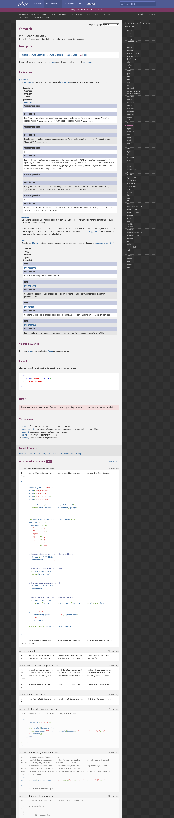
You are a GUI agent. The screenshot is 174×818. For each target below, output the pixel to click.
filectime (130, 100)
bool (86, 55)
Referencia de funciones (38, 14)
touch (129, 262)
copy (128, 45)
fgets (129, 79)
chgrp (129, 33)
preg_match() (94, 231)
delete (129, 48)
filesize (129, 117)
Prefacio (22, 14)
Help (80, 4)
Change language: (94, 24)
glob (128, 163)
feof (128, 68)
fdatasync (130, 65)
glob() (24, 426)
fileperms (130, 114)
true (30, 351)
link (128, 195)
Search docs (128, 3)
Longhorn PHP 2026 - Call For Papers (87, 9)
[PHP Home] (23, 4)
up (20, 651)
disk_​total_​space (133, 56)
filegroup (130, 103)
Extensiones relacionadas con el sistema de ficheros (71, 14)
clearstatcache (132, 42)
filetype (130, 120)
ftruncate (130, 157)
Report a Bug (75, 453)
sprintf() (25, 438)
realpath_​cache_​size (135, 236)
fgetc (129, 74)
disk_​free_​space (133, 53)
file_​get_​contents (133, 91)
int (68, 55)
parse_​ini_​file (132, 210)
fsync (129, 152)
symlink (130, 253)
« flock (140, 14)
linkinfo (130, 198)
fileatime (130, 97)
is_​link (129, 175)
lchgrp (129, 189)
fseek (129, 146)
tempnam (130, 256)
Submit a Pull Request (58, 453)
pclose (129, 218)
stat (128, 250)
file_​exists (131, 88)
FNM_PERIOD (29, 307)
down (25, 468)
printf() (25, 435)
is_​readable (131, 178)
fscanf (129, 143)
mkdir (129, 204)
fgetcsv (129, 77)
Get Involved (69, 4)
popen (129, 221)
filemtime (130, 108)
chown (129, 39)
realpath (130, 230)
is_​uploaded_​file (133, 181)
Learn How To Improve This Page (33, 453)
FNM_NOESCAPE (30, 268)
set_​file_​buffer (132, 247)
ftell (128, 155)
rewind (129, 241)
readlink (130, 227)
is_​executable (132, 169)
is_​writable (131, 184)
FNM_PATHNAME (30, 286)
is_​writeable (131, 186)
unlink (129, 267)
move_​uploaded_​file (134, 207)
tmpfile (129, 259)
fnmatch (130, 126)
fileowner (130, 111)
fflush (129, 71)
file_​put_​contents (133, 94)
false (50, 351)
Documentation (53, 4)
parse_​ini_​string (133, 212)
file (128, 85)
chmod (129, 36)
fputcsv (129, 134)
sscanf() (25, 432)
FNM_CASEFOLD (30, 325)
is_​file (129, 172)
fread (129, 140)
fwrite (129, 160)
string (32, 55)
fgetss (129, 82)
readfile (130, 224)
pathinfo (130, 215)
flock (128, 123)
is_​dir (129, 166)
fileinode (130, 105)
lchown (129, 192)
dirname (130, 51)
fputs (129, 137)
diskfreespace (132, 59)
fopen (129, 129)
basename (131, 30)
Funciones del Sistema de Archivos (35, 17)
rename (130, 238)
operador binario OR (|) (105, 243)
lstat (128, 201)
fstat (128, 149)
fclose (129, 62)
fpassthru (130, 131)
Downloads (37, 4)
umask (129, 264)
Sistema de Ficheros (102, 14)
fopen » (152, 14)
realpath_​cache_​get (134, 233)
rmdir (129, 244)
